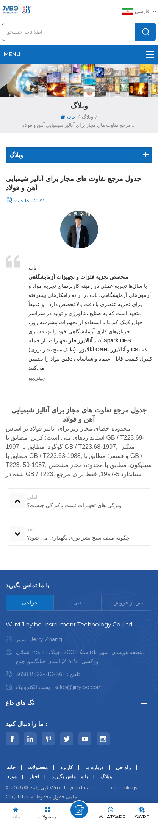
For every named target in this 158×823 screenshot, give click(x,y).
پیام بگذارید (79, 809)
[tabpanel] (79, 657)
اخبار (34, 776)
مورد (12, 776)
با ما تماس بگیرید (70, 776)
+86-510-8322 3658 (41, 674)
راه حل (123, 767)
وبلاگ (106, 776)
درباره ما (94, 767)
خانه (68, 117)
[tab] (30, 602)
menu (79, 54)
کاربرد (66, 767)
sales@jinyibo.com (78, 687)
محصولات (38, 767)
